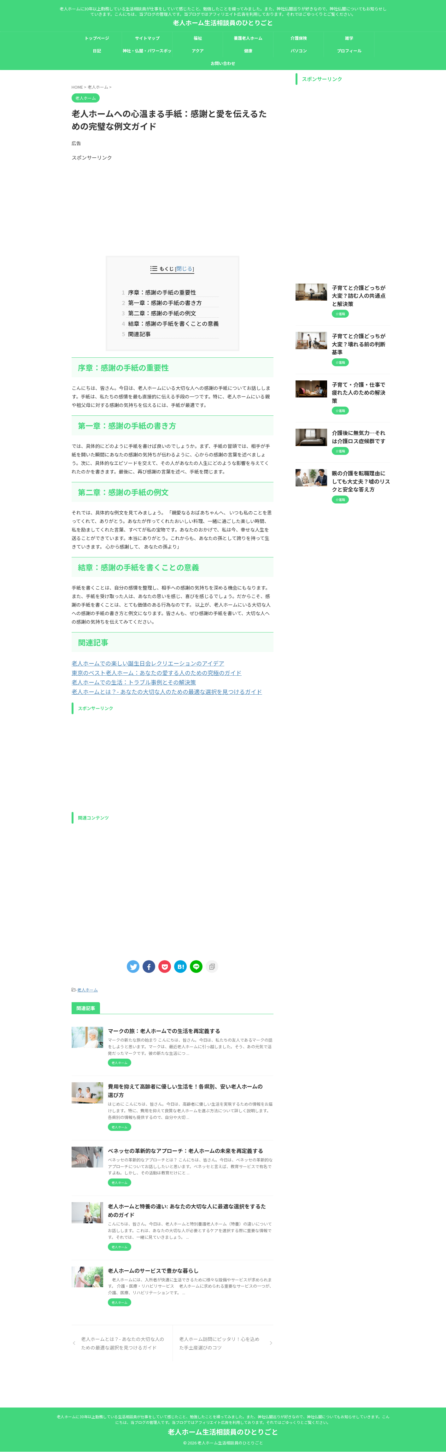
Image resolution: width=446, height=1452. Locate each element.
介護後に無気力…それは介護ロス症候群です (360, 406)
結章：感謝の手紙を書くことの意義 (172, 319)
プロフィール (349, 51)
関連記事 (142, 328)
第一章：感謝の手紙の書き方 (164, 300)
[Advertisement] (172, 205)
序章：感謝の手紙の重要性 (162, 291)
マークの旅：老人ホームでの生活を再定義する (192, 1020)
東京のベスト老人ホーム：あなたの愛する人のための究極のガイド (143, 665)
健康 (248, 51)
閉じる (184, 268)
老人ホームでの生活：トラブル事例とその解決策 (124, 674)
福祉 (198, 38)
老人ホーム (87, 980)
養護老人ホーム (248, 38)
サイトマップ (147, 38)
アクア (198, 51)
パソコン (298, 51)
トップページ (97, 38)
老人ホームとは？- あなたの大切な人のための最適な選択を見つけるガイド (151, 682)
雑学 (349, 38)
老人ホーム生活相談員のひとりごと (223, 22)
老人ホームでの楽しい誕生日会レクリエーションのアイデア (135, 657)
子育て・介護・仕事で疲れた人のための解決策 (360, 367)
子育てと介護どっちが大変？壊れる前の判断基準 (360, 329)
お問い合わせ (223, 63)
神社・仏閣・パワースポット (147, 52)
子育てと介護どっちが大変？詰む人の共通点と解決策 (360, 290)
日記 (97, 51)
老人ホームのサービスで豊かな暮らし (182, 1295)
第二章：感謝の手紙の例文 (162, 310)
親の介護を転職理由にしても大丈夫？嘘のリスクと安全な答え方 (360, 448)
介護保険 (298, 38)
